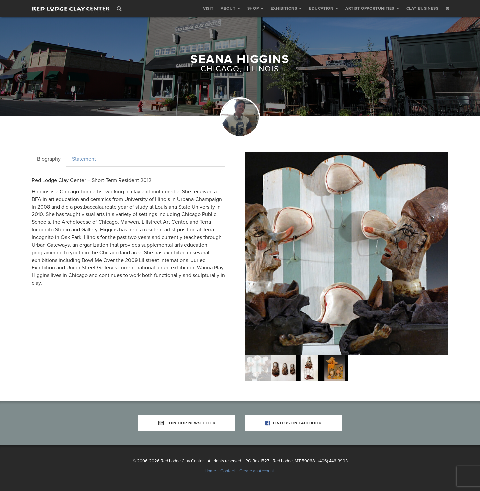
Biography (49, 159)
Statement (84, 159)
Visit (208, 8)
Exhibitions (286, 8)
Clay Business (422, 8)
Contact (227, 471)
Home (210, 471)
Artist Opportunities (372, 8)
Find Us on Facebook (293, 423)
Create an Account (256, 471)
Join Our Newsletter (187, 423)
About (230, 8)
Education (323, 8)
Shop (255, 8)
